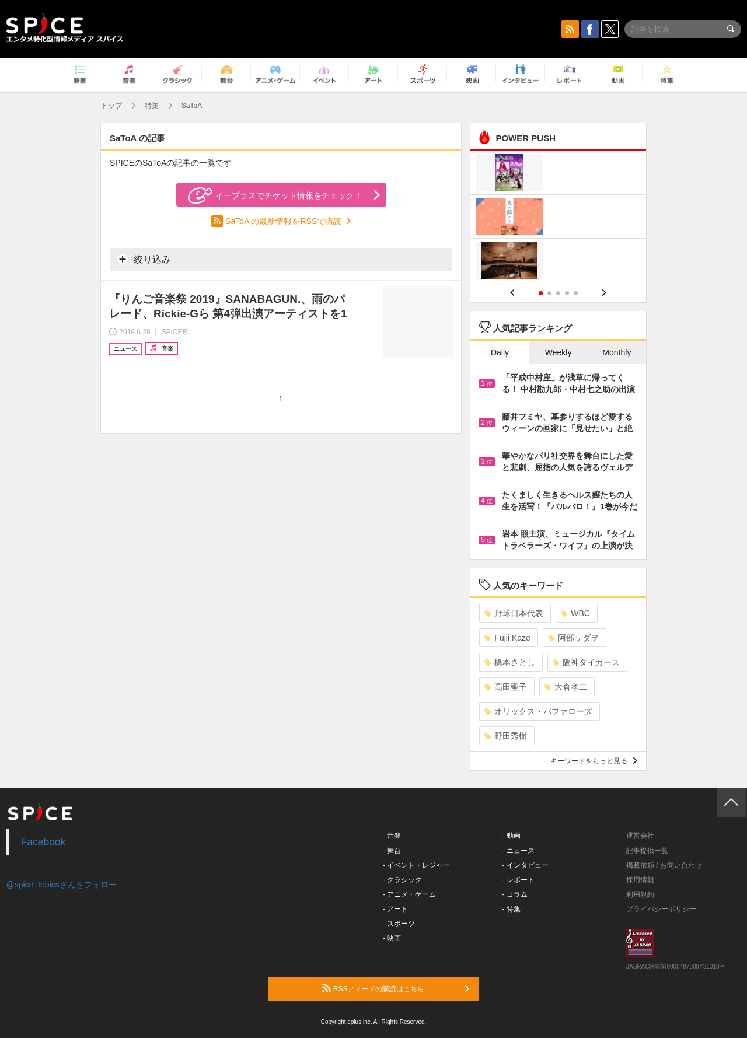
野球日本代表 (513, 613)
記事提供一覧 (647, 851)
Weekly (558, 352)
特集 (152, 106)
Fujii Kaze (507, 637)
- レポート (518, 880)
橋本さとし (509, 662)
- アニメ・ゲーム (409, 894)
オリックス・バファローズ (538, 711)
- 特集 (511, 909)
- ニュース (518, 851)
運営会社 (640, 835)
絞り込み (144, 259)
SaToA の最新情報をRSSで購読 (284, 221)
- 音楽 (392, 835)
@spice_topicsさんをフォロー (61, 884)
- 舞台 (392, 851)
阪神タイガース (586, 662)
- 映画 (392, 938)
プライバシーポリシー (661, 909)
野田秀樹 (505, 735)
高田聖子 (505, 686)
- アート (395, 909)
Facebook (43, 842)
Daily (500, 352)
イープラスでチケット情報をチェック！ (275, 195)
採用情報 (640, 880)
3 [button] (558, 293)
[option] (558, 218)
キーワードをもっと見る (593, 761)
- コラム (515, 894)
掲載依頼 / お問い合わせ (664, 865)
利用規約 (640, 894)
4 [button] (567, 293)
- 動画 (511, 835)
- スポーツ (399, 924)
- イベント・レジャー (416, 865)
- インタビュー (525, 865)
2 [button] (549, 293)
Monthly (616, 352)
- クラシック (402, 880)
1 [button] (541, 293)
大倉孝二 (565, 686)
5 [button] (576, 293)
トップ (111, 106)
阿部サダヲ (573, 637)
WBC (575, 613)
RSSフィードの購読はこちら (395, 988)
